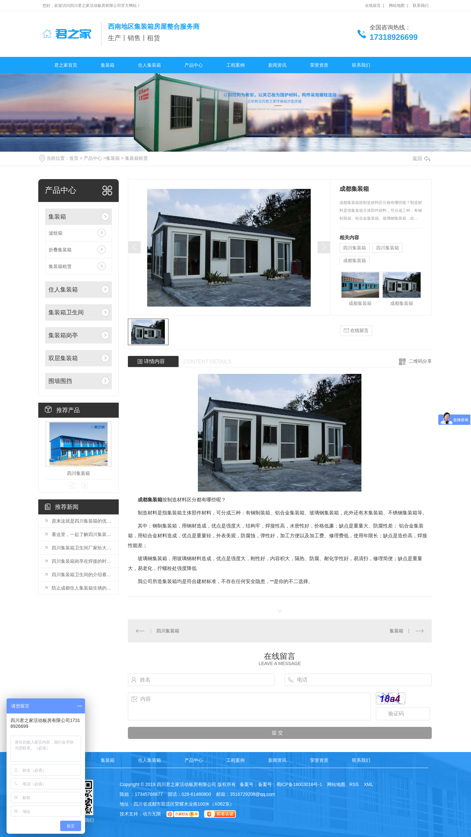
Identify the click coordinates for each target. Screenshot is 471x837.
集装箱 (107, 65)
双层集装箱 (63, 358)
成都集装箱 (354, 260)
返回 (421, 158)
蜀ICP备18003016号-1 (299, 784)
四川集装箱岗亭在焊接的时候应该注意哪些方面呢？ (82, 561)
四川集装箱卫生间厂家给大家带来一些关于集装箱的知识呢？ (82, 547)
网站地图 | (398, 5)
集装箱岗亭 (63, 335)
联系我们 (420, 5)
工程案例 (235, 65)
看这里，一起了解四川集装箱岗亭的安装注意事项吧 (82, 534)
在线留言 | (374, 5)
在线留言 (356, 330)
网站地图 (335, 784)
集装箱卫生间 (66, 312)
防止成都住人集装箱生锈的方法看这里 (82, 588)
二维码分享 (420, 361)
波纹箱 (55, 233)
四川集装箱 (78, 473)
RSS (354, 784)
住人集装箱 (149, 65)
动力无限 (152, 813)
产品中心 (193, 65)
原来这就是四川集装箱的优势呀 (82, 521)
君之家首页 (65, 65)
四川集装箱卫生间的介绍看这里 (82, 574)
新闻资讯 (277, 65)
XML (369, 784)
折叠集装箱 (60, 249)
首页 (73, 158)
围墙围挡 (60, 381)
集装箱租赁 (136, 158)
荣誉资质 (319, 65)
